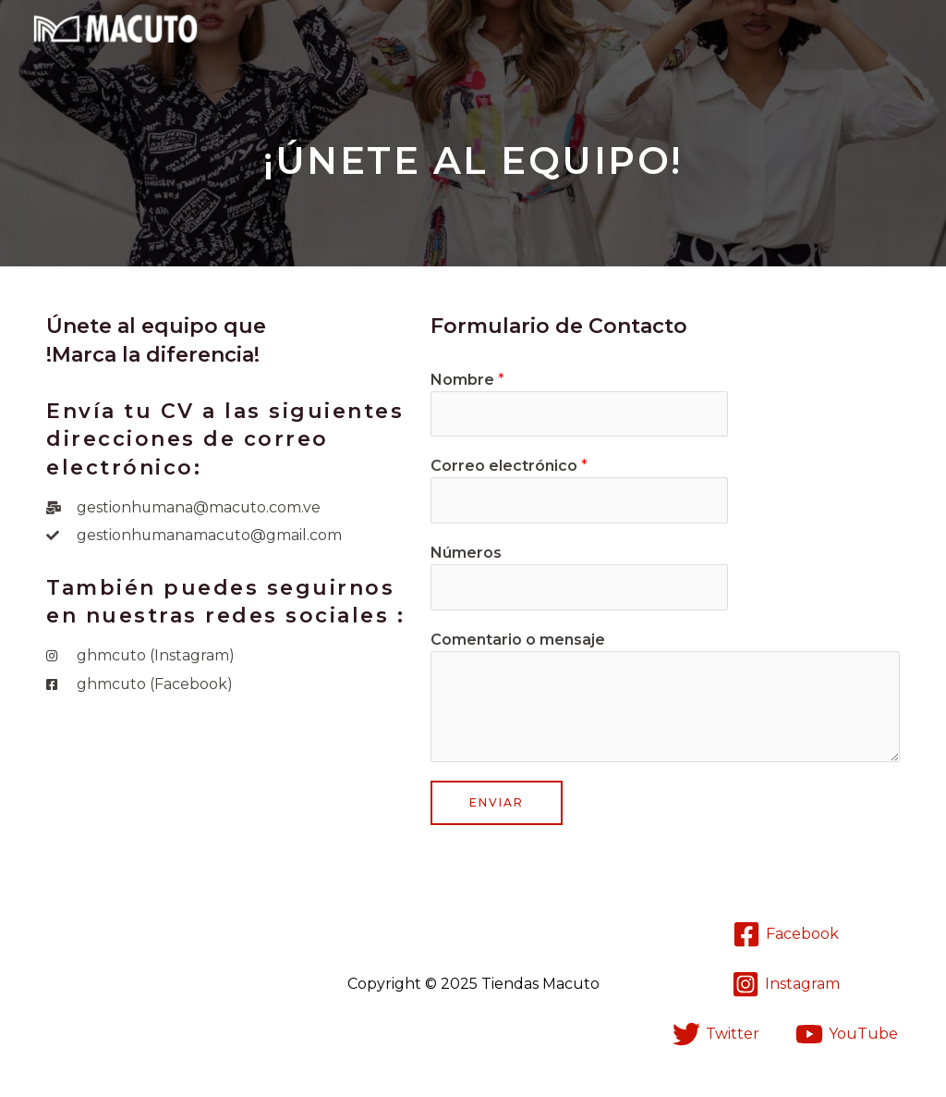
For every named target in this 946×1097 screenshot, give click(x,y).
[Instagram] (786, 985)
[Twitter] (715, 1035)
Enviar (496, 803)
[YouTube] (846, 1035)
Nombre (467, 379)
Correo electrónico (509, 466)
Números (466, 553)
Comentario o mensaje (518, 640)
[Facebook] (786, 935)
